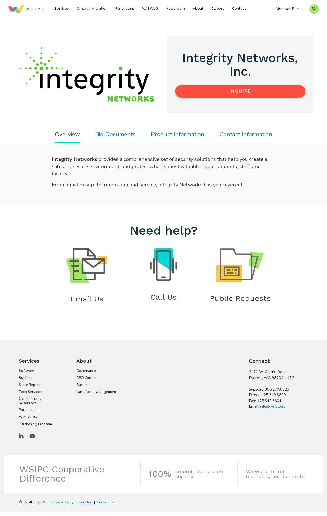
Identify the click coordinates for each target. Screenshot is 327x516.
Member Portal (289, 8)
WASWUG (150, 8)
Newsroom (175, 8)
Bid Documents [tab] (115, 135)
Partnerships (30, 413)
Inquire (240, 91)
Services (61, 8)
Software (27, 372)
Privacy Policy (63, 505)
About (198, 8)
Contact (239, 8)
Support (26, 379)
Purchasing (124, 8)
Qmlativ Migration (92, 8)
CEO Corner (86, 379)
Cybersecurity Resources (31, 403)
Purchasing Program (36, 427)
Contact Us (109, 505)
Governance (86, 372)
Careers (217, 8)
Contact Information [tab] (248, 135)
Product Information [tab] (178, 135)
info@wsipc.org (273, 407)
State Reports (31, 386)
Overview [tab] (65, 135)
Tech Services (31, 394)
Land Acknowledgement (93, 396)
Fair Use (87, 505)
